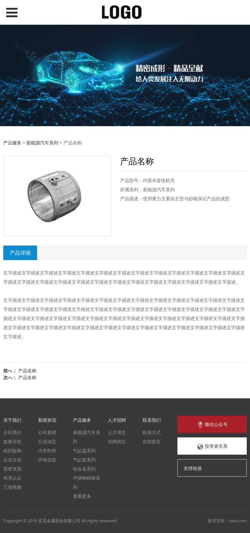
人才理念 (117, 432)
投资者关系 (212, 446)
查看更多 (82, 496)
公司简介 (12, 432)
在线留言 (152, 441)
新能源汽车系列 (42, 143)
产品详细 (20, 252)
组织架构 (12, 450)
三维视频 (12, 487)
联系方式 (152, 432)
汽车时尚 (47, 450)
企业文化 (12, 460)
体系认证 (12, 478)
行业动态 (47, 441)
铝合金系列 (84, 469)
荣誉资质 (12, 469)
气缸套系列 (84, 460)
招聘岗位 (117, 441)
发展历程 (12, 441)
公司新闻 (47, 432)
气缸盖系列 (84, 450)
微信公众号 (212, 424)
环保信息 (47, 460)
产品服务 (12, 143)
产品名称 (27, 370)
